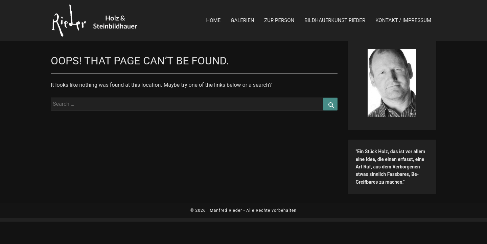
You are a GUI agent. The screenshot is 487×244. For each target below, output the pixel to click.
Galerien (242, 20)
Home (213, 20)
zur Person (279, 20)
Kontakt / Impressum (403, 20)
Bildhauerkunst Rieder (334, 20)
